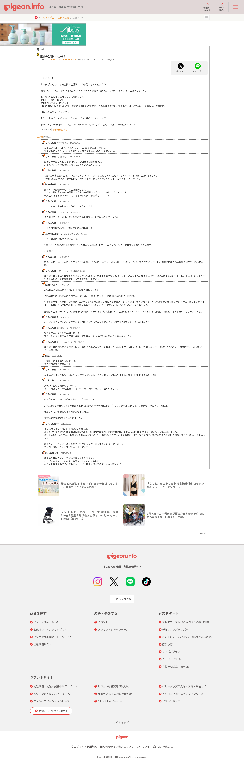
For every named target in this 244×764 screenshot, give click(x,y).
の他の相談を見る (59, 129)
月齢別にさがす (207, 7)
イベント (103, 622)
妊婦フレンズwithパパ (175, 629)
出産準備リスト (43, 644)
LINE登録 (221, 7)
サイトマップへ (122, 722)
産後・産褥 (63, 17)
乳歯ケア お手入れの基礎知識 (115, 693)
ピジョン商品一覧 (44, 622)
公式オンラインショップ (48, 629)
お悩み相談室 (47, 17)
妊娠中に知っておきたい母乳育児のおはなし (188, 637)
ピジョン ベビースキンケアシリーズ (182, 693)
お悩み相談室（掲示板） (176, 666)
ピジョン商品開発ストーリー (50, 637)
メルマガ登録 (122, 599)
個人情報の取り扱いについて (117, 746)
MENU (207, 17)
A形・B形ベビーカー (110, 701)
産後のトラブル (69, 59)
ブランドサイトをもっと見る (53, 710)
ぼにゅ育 (167, 644)
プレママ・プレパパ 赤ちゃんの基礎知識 (185, 622)
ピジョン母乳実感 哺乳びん (113, 686)
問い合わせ (142, 746)
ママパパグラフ (171, 651)
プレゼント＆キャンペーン (113, 629)
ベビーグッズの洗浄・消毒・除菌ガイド (185, 686)
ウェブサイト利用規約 (84, 746)
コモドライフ (170, 659)
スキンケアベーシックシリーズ (51, 701)
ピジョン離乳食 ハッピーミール (52, 693)
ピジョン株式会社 (162, 746)
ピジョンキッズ (171, 701)
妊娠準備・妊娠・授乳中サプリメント (55, 686)
